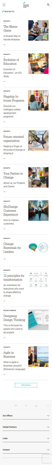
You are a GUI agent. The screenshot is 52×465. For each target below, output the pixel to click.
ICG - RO (26, 5)
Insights (6, 21)
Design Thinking (9, 310)
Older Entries (26, 385)
